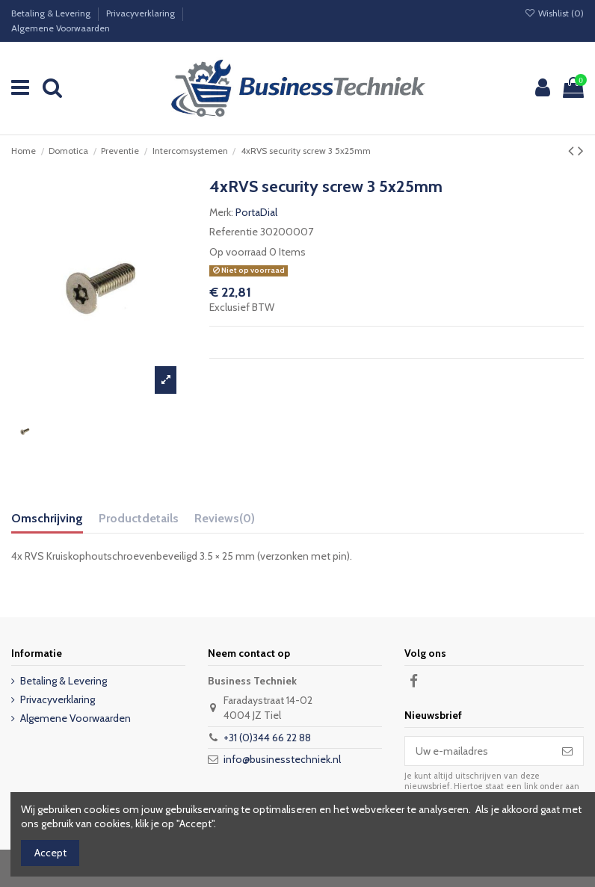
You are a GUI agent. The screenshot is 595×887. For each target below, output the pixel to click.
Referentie (233, 231)
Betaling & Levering (52, 13)
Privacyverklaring (141, 13)
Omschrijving (47, 518)
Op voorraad (238, 252)
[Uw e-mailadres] (478, 751)
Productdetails (139, 518)
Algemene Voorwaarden (60, 28)
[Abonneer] (567, 751)
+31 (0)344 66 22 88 (267, 737)
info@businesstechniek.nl (282, 759)
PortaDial (256, 212)
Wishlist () (554, 13)
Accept (50, 852)
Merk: (221, 212)
